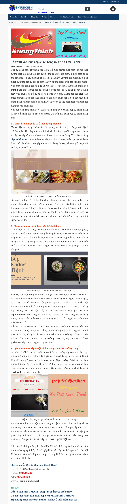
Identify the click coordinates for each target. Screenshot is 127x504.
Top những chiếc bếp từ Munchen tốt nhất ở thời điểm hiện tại (44, 499)
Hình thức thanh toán (66, 17)
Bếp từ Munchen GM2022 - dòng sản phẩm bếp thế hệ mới (41, 491)
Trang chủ (13, 17)
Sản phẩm (34, 17)
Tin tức (44, 17)
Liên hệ (52, 17)
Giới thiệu (24, 17)
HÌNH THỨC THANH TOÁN (111, 1)
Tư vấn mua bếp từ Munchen (30, 22)
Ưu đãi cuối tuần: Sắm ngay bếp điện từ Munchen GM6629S (42, 495)
